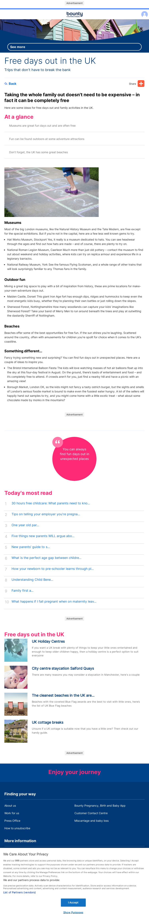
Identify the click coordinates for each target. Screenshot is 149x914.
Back (10, 84)
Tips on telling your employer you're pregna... (46, 514)
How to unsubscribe (17, 828)
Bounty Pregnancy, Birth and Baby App (100, 805)
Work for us (11, 813)
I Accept (73, 905)
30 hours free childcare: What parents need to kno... (51, 503)
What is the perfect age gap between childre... (46, 558)
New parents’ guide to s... (31, 547)
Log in (143, 12)
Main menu (74, 19)
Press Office (12, 820)
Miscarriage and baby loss (91, 820)
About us (10, 805)
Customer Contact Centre (91, 813)
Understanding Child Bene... (32, 580)
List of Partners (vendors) (19, 895)
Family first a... (22, 590)
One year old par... (25, 525)
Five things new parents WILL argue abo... (43, 536)
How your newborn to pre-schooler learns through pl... (53, 569)
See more (17, 47)
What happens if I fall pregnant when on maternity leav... (54, 601)
